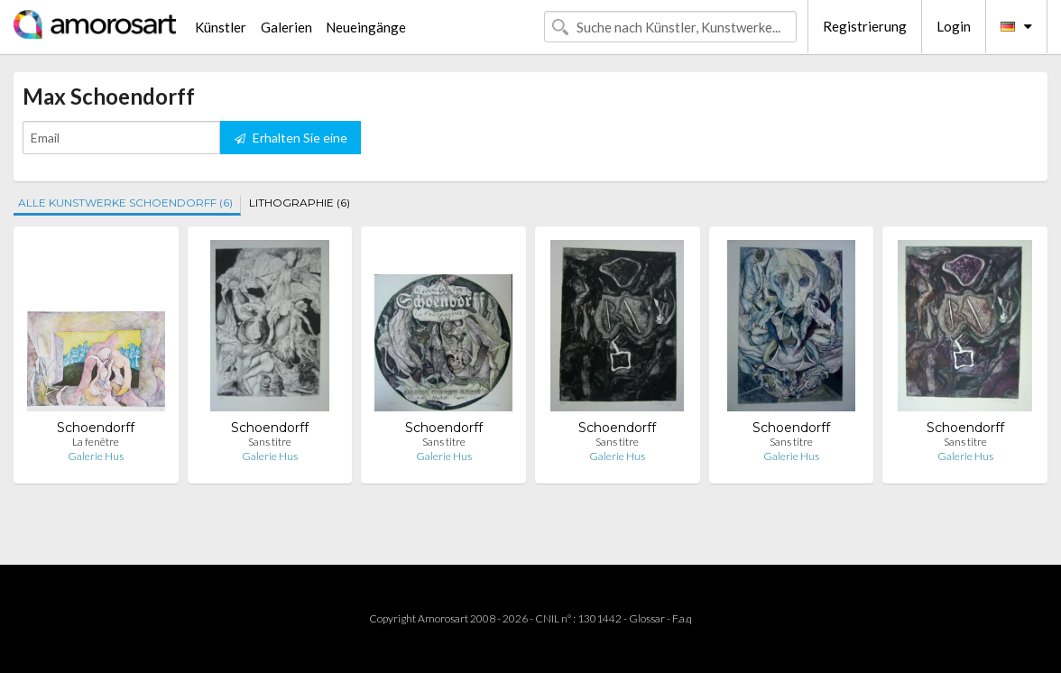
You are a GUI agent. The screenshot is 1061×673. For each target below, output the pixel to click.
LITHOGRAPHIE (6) (299, 202)
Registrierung (865, 26)
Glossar (647, 618)
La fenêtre (95, 441)
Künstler (220, 27)
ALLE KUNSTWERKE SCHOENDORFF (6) (125, 202)
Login (953, 26)
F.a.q (682, 618)
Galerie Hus (96, 456)
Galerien (286, 27)
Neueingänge (366, 27)
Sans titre (269, 441)
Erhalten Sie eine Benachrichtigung (291, 142)
